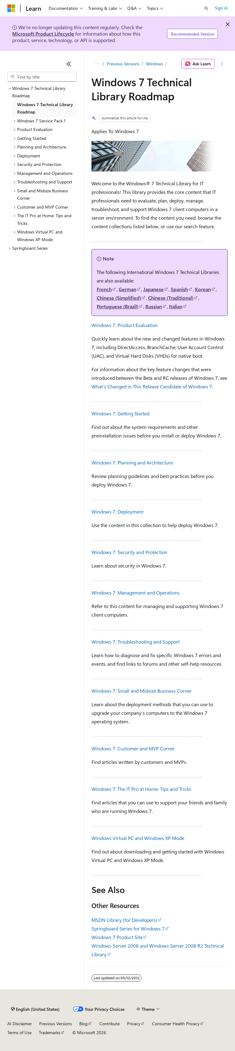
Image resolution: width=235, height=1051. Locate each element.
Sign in (221, 8)
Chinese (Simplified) (119, 298)
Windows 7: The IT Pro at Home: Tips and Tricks (141, 789)
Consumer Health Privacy (176, 1023)
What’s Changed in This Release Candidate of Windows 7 (151, 386)
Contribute (109, 1023)
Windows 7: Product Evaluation (124, 325)
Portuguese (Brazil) (117, 306)
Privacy (133, 1023)
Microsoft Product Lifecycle (43, 33)
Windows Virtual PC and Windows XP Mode (137, 838)
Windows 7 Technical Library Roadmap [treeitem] (45, 108)
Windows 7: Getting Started (120, 413)
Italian (175, 306)
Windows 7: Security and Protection (129, 552)
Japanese (153, 289)
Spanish (179, 289)
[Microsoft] (11, 8)
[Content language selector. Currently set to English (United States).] (35, 1009)
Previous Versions (123, 64)
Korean (203, 289)
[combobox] (41, 77)
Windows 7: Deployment (117, 511)
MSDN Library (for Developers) (124, 920)
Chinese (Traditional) (170, 298)
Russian (153, 306)
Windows (154, 64)
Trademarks (49, 1032)
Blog (83, 1023)
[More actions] (222, 64)
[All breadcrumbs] (96, 64)
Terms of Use (19, 1032)
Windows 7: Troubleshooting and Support (135, 641)
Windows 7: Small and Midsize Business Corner (141, 690)
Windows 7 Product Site (117, 937)
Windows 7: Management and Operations (135, 592)
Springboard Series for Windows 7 (128, 928)
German (127, 289)
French (104, 289)
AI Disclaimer (19, 1023)
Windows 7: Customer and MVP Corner (133, 748)
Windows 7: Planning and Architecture (132, 462)
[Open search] (206, 8)
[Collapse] (68, 63)
